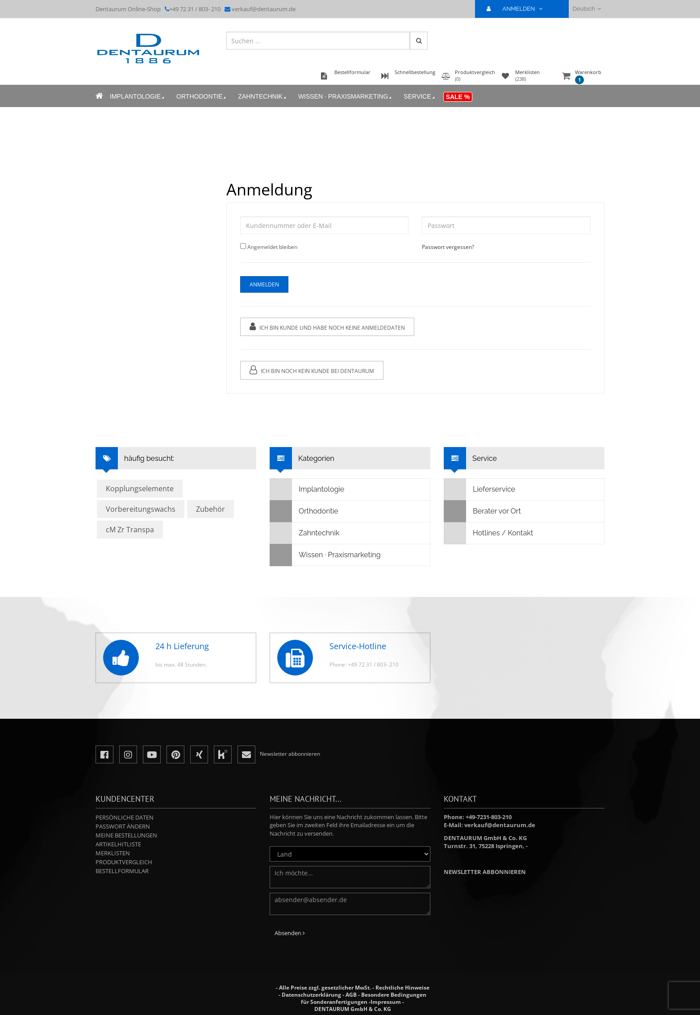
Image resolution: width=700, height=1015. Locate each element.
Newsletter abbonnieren (485, 872)
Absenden (290, 933)
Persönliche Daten (125, 817)
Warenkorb (588, 76)
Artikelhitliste (118, 844)
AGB (351, 994)
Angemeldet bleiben (272, 247)
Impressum (386, 1002)
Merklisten (113, 853)
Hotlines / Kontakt (488, 533)
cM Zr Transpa (130, 529)
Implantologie (138, 96)
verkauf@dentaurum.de (264, 9)
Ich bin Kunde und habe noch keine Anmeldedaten (327, 326)
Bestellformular (122, 871)
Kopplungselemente (140, 488)
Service (420, 96)
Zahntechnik (263, 96)
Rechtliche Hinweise (402, 987)
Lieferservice (479, 489)
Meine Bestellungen (126, 835)
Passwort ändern (123, 826)
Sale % (458, 96)
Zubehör (210, 509)
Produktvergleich (124, 862)
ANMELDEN (518, 8)
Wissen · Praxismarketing (345, 96)
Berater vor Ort (482, 511)
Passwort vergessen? (448, 247)
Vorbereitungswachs (140, 509)
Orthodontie (201, 96)
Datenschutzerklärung (311, 994)
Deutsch (587, 8)
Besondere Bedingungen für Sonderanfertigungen (363, 998)
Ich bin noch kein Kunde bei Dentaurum (312, 370)
